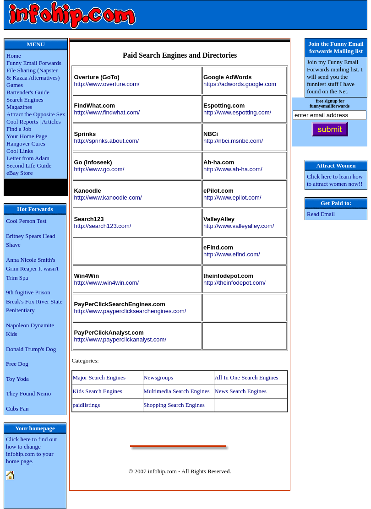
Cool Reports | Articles (33, 121)
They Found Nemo (28, 393)
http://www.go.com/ (99, 169)
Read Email (321, 214)
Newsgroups (158, 377)
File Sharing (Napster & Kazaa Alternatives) (33, 74)
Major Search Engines (98, 377)
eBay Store (19, 172)
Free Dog (17, 363)
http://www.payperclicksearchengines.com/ (130, 311)
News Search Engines (240, 391)
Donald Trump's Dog (31, 349)
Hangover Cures (25, 143)
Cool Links (19, 150)
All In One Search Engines (246, 377)
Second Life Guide (28, 165)
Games (14, 84)
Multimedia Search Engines (176, 391)
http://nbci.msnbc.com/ (233, 140)
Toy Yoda (17, 378)
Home (13, 55)
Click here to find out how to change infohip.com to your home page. (31, 450)
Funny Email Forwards (33, 63)
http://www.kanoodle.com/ (108, 197)
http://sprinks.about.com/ (106, 140)
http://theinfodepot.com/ (234, 282)
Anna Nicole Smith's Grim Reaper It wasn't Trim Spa (32, 268)
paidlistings (86, 404)
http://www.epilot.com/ (232, 197)
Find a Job (18, 128)
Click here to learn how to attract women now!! (335, 180)
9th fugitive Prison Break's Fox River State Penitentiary (34, 301)
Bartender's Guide (27, 92)
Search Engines (25, 99)
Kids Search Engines (97, 391)
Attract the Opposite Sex (35, 114)
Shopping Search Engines (174, 404)
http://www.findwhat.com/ (107, 112)
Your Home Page (26, 136)
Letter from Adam (27, 158)
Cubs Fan (17, 408)
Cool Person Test (26, 220)
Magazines (19, 106)
